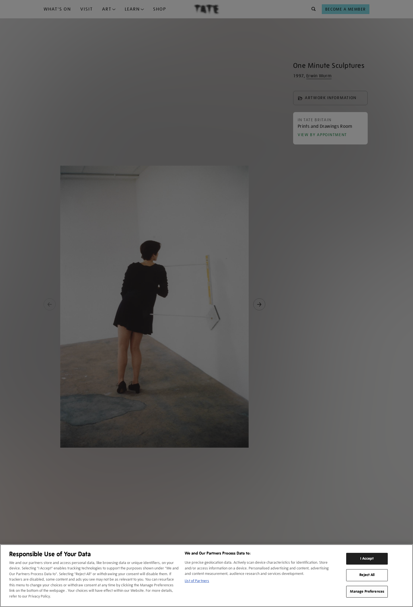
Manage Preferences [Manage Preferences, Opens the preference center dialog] (367, 591)
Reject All (367, 574)
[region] (206, 575)
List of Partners (197, 580)
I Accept (367, 558)
